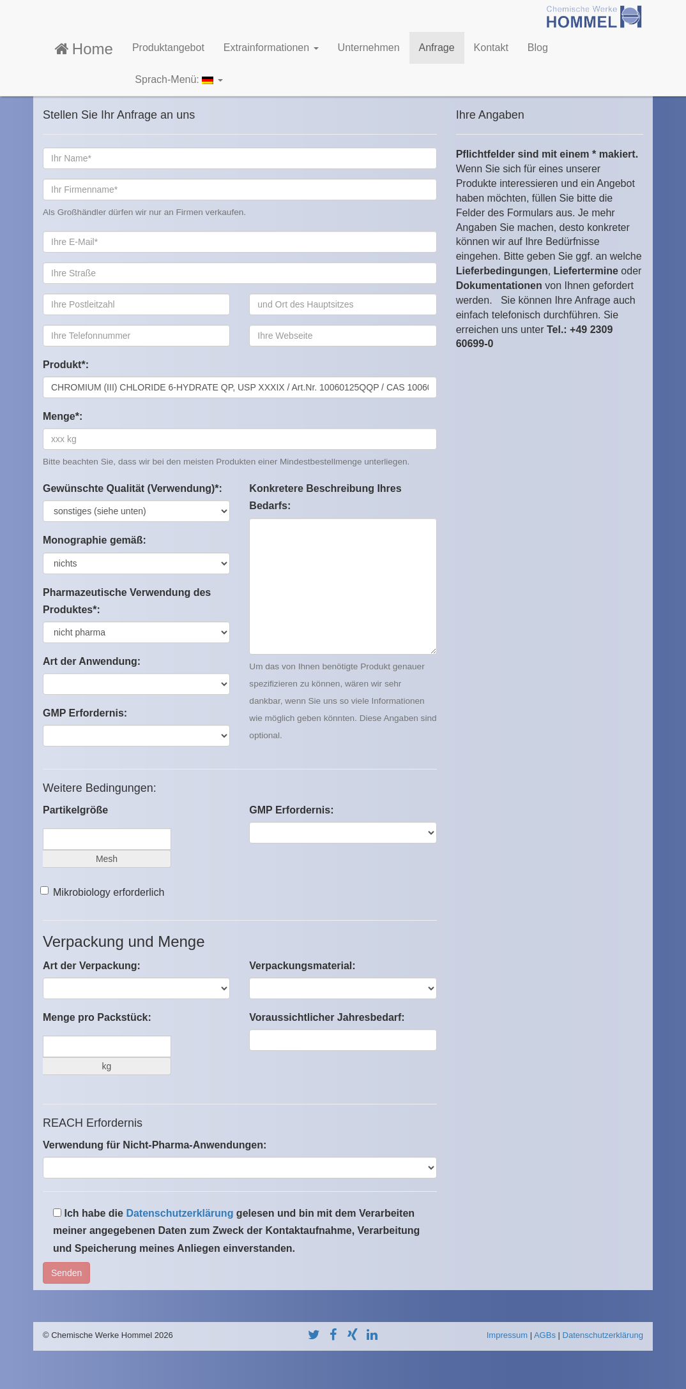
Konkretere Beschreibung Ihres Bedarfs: (325, 497)
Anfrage (437, 47)
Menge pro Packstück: (97, 1017)
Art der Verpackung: (92, 965)
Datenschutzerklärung (179, 1213)
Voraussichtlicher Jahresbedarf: (326, 1017)
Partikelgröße (75, 810)
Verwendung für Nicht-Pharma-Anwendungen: (154, 1145)
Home (82, 48)
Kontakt (491, 47)
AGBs (545, 1335)
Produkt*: (66, 364)
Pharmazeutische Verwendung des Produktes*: (127, 601)
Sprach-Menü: (177, 79)
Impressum (507, 1335)
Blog (538, 47)
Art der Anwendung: (92, 661)
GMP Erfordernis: (85, 713)
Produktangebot (168, 47)
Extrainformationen (271, 47)
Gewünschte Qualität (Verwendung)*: (132, 488)
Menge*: (62, 416)
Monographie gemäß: (94, 540)
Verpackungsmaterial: (302, 965)
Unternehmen (369, 47)
